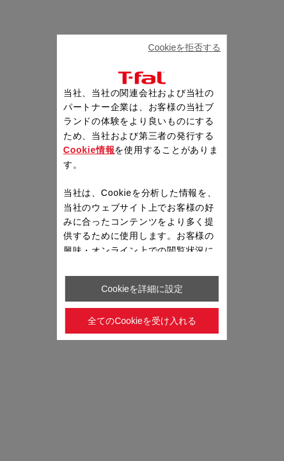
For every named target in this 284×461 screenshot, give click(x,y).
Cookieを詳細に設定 (142, 289)
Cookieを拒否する (184, 47)
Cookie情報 (89, 150)
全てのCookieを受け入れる (142, 321)
